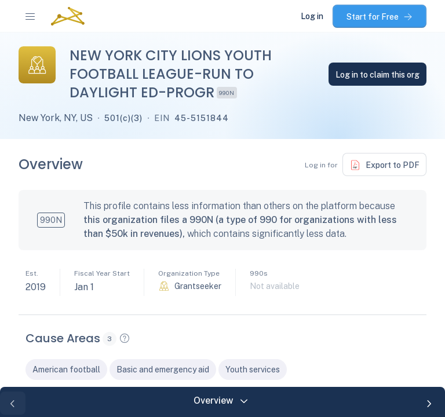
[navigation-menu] (30, 16)
